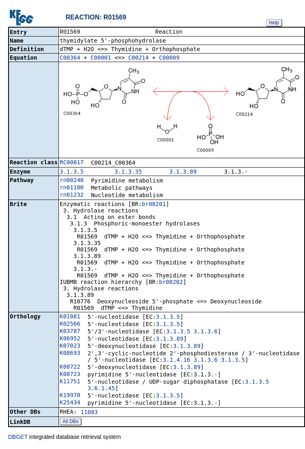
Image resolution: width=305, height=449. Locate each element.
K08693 (70, 353)
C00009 (169, 58)
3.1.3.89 (183, 172)
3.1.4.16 (176, 360)
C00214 (138, 58)
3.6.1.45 (101, 389)
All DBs (70, 422)
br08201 (154, 205)
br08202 (171, 282)
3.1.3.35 (128, 172)
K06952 (70, 339)
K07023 (70, 346)
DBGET (18, 437)
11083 (89, 413)
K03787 (70, 332)
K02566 (70, 324)
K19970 (70, 396)
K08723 (70, 375)
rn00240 (72, 181)
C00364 (70, 58)
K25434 (70, 403)
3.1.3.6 (206, 332)
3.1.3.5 (72, 172)
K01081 (70, 317)
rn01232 (72, 195)
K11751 (70, 382)
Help (274, 23)
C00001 (101, 58)
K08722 (70, 367)
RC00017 (72, 163)
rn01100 (72, 188)
